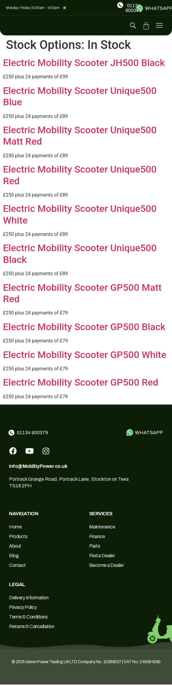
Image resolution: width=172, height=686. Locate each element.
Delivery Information (28, 599)
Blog (14, 557)
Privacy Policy (23, 608)
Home (15, 528)
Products (18, 537)
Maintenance (102, 528)
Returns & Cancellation (31, 627)
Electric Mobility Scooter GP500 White (84, 356)
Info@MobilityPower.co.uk (38, 467)
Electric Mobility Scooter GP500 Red (80, 384)
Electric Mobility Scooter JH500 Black (84, 64)
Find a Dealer (102, 557)
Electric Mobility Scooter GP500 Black (84, 328)
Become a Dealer (106, 566)
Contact (17, 566)
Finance (97, 537)
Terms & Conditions (28, 618)
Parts (94, 547)
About (15, 547)
